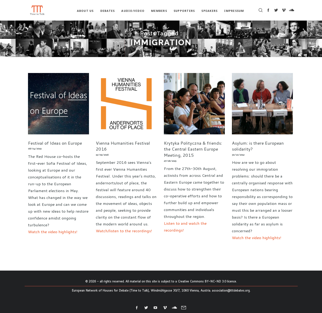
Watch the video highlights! (52, 231)
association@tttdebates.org (231, 290)
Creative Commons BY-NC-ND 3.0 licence (207, 281)
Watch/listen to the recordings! (124, 230)
